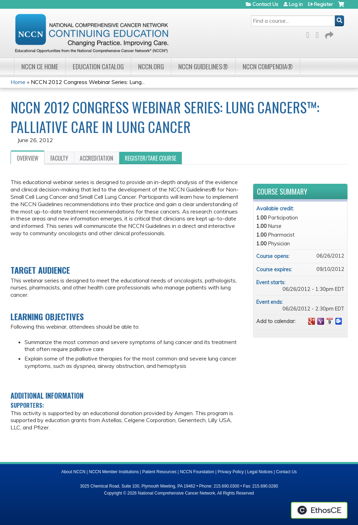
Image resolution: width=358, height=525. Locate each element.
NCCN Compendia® (268, 66)
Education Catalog (98, 66)
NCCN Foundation (197, 471)
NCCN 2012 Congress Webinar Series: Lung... (88, 81)
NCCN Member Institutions (114, 471)
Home (18, 81)
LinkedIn (319, 34)
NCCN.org (151, 66)
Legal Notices (260, 471)
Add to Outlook (338, 321)
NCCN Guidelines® (203, 66)
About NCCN (73, 471)
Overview (27, 158)
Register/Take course (150, 158)
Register (323, 4)
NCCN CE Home (39, 66)
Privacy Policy (231, 471)
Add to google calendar (311, 321)
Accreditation (96, 158)
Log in (296, 4)
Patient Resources (159, 471)
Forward (328, 34)
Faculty (59, 158)
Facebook (309, 34)
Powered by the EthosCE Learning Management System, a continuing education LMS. (319, 510)
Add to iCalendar (329, 320)
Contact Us (265, 4)
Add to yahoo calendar (320, 321)
